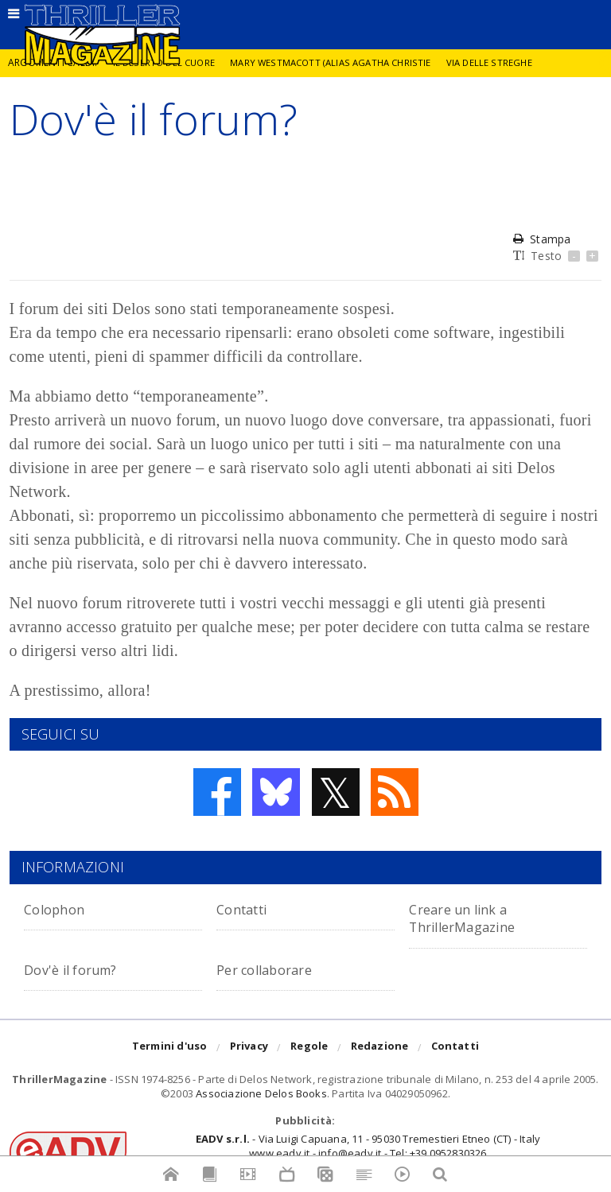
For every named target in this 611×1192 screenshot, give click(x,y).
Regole (309, 1048)
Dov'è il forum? (78, 969)
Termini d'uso (170, 1048)
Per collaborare (272, 969)
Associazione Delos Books (261, 1093)
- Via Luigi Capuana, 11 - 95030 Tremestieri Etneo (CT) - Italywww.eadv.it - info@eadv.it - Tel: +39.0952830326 (368, 1146)
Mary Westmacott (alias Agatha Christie (339, 62)
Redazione (380, 1048)
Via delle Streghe (503, 62)
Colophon (59, 908)
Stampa (541, 239)
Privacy (249, 1048)
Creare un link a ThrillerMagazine (471, 917)
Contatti (247, 908)
